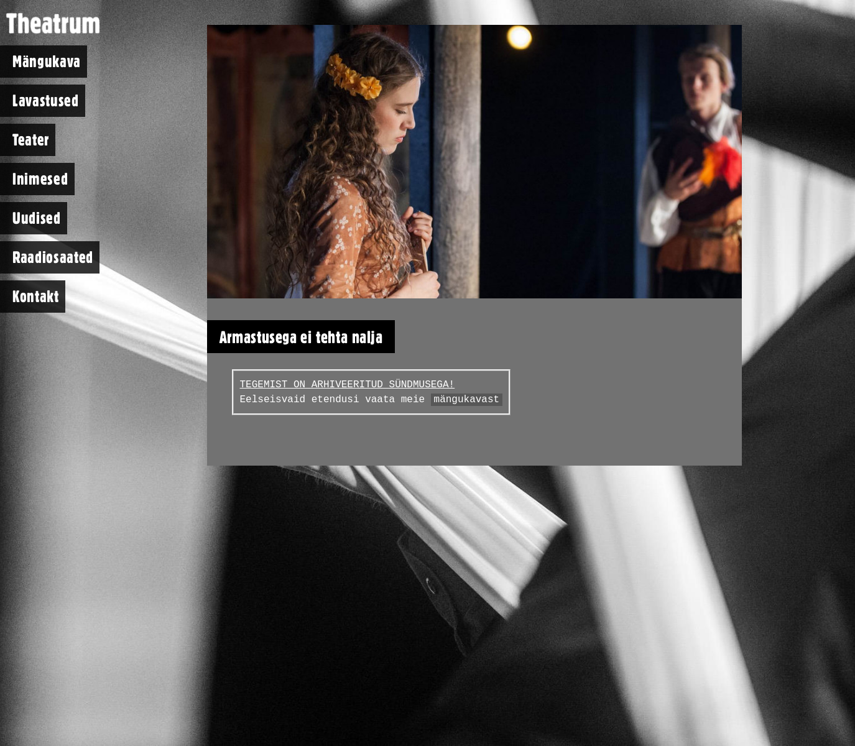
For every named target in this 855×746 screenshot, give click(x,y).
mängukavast (467, 399)
